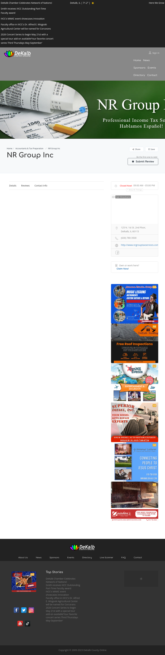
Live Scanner (106, 557)
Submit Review (143, 161)
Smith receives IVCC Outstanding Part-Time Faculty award (63, 587)
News (146, 60)
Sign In (155, 52)
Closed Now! (126, 185)
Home (137, 60)
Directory (139, 75)
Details (12, 185)
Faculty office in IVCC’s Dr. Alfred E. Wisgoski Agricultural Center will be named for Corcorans (63, 601)
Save (151, 149)
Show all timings (135, 190)
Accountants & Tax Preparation (29, 148)
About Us (23, 557)
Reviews (25, 185)
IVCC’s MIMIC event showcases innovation (57, 593)
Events (152, 67)
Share (136, 149)
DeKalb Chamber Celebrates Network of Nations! (61, 580)
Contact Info (40, 185)
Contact (152, 75)
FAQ (123, 557)
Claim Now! (123, 268)
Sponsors (139, 67)
